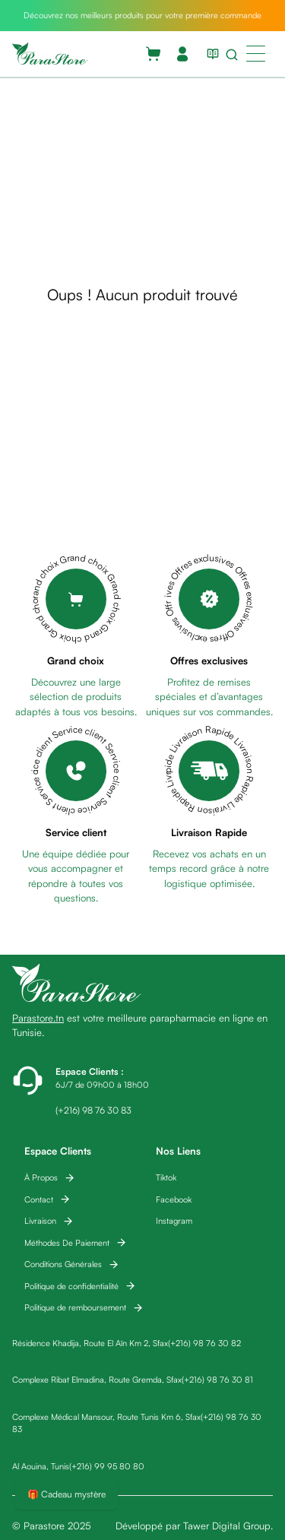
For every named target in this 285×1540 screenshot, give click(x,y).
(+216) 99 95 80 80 (106, 1466)
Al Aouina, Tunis (40, 1466)
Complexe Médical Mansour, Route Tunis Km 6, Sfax (106, 1417)
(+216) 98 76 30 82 (204, 1343)
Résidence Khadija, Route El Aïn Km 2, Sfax (90, 1343)
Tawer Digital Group (227, 1525)
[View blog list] (210, 54)
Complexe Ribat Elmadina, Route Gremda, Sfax (97, 1379)
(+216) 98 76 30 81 (217, 1379)
